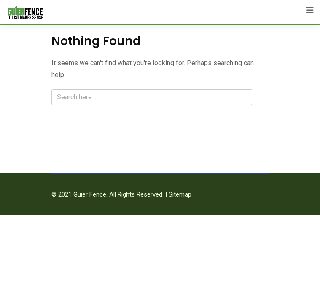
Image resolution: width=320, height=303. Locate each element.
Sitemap (180, 194)
